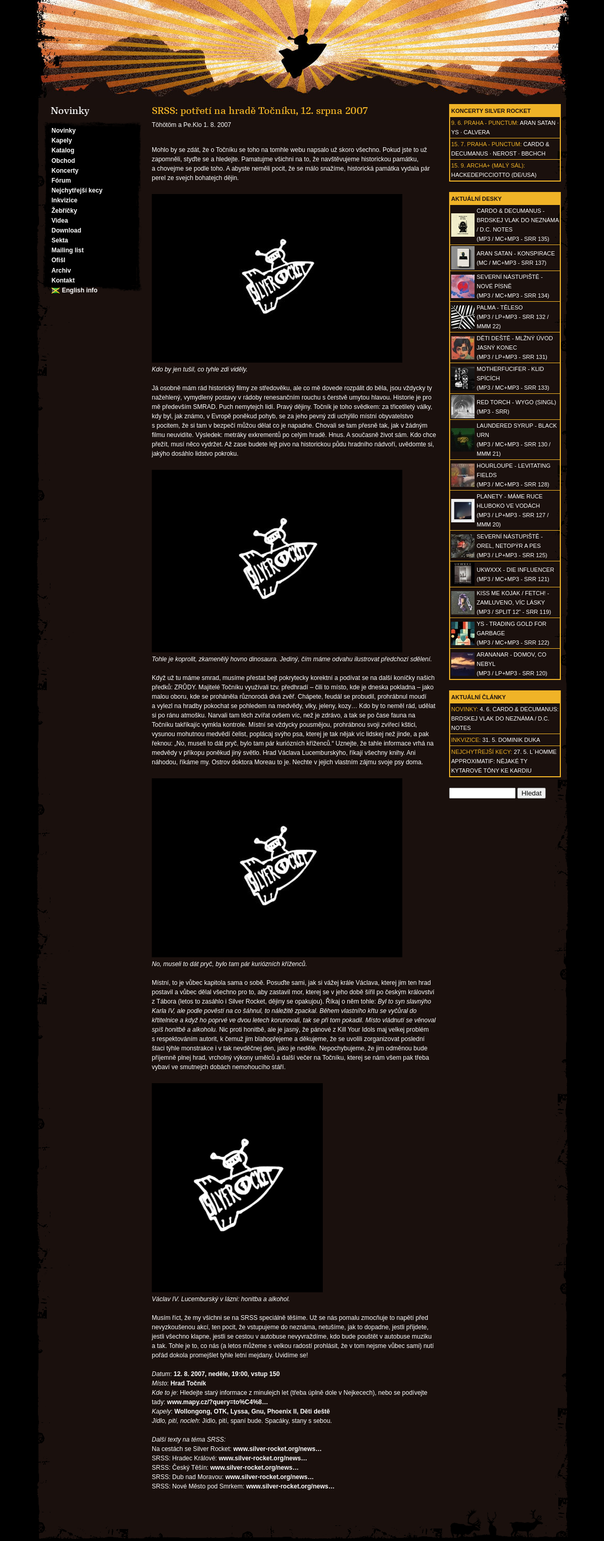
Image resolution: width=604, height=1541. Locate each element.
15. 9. (458, 165)
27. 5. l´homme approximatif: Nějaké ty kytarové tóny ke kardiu (504, 761)
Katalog (62, 150)
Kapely (61, 140)
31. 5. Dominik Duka (511, 740)
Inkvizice (64, 200)
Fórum (61, 180)
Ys (455, 132)
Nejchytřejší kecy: (481, 752)
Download (66, 230)
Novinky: (464, 709)
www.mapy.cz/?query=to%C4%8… (217, 1402)
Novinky (63, 130)
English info (80, 290)
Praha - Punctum (490, 123)
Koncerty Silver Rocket (491, 111)
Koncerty (64, 170)
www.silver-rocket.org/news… (277, 1449)
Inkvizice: (466, 740)
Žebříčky (64, 210)
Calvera (477, 132)
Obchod (63, 160)
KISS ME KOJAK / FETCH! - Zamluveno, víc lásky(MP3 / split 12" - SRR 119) (514, 602)
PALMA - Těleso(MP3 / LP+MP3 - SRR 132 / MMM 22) (512, 316)
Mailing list (67, 250)
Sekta (59, 240)
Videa (59, 220)
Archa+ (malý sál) (495, 165)
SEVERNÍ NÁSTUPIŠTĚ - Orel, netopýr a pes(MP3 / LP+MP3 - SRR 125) (512, 545)
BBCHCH (533, 153)
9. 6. (456, 123)
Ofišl (58, 260)
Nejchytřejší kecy (76, 190)
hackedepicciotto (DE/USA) (493, 175)
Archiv (61, 270)
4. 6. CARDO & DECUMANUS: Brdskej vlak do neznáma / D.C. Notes (505, 718)
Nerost (505, 153)
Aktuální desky (476, 199)
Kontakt (63, 280)
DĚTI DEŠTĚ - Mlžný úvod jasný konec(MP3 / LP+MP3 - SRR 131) (515, 347)
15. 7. (458, 144)
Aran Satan (538, 123)
